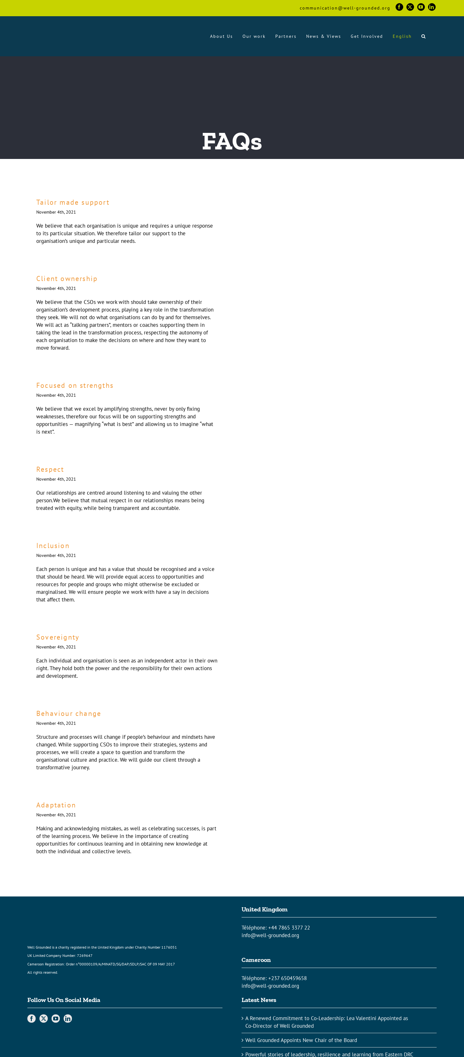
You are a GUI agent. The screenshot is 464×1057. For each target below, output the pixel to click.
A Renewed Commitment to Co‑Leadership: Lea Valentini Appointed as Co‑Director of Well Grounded (326, 1022)
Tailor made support (72, 202)
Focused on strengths (75, 385)
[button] (423, 36)
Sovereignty (57, 637)
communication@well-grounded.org (345, 8)
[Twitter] (43, 1018)
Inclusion (53, 545)
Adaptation (56, 804)
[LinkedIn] (68, 1018)
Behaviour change (68, 713)
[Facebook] (31, 1018)
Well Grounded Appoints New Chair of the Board (301, 1040)
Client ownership (67, 278)
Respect (50, 469)
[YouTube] (56, 1018)
